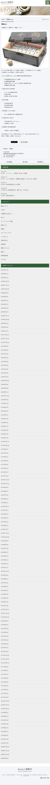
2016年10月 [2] (5, 483)
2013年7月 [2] (4, 583)
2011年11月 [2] (5, 659)
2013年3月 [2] (4, 598)
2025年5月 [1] (4, 277)
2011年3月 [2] (4, 689)
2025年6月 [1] (4, 274)
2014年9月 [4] (4, 541)
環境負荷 (3, 244)
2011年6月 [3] (4, 678)
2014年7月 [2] (4, 548)
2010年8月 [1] (4, 716)
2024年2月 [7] (4, 312)
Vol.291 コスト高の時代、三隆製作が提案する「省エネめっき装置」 (25, 178)
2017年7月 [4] (4, 453)
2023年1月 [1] (4, 331)
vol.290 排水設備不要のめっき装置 (25, 183)
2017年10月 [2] (5, 445)
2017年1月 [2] (4, 476)
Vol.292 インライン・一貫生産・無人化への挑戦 (25, 172)
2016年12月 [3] (5, 480)
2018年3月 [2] (4, 430)
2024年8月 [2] (4, 296)
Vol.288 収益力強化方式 (25, 194)
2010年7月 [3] (4, 720)
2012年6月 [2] (4, 632)
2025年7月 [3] (4, 270)
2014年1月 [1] (4, 567)
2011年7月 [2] (4, 674)
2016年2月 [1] (4, 502)
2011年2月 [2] (4, 693)
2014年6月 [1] (4, 552)
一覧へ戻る (25, 161)
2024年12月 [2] (5, 281)
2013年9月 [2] (4, 575)
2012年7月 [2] (4, 628)
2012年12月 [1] (5, 609)
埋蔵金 (2, 229)
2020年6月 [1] (4, 392)
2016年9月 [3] (4, 487)
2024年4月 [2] (4, 304)
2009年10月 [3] (5, 754)
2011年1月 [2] (4, 697)
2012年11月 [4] (5, 613)
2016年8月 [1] (4, 491)
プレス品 (3, 259)
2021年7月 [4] (4, 354)
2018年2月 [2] (4, 434)
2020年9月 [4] (4, 384)
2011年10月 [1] (5, 663)
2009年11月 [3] (5, 750)
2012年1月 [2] (4, 651)
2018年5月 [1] (4, 426)
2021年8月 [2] (4, 350)
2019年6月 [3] (4, 407)
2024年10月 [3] (5, 289)
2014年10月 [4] (5, 537)
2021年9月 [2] (4, 346)
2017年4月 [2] (4, 464)
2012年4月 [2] (4, 640)
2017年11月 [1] (5, 441)
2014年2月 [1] (4, 563)
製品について (4, 206)
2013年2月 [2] (4, 602)
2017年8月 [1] (4, 449)
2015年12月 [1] (5, 506)
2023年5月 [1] (4, 323)
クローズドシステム (6, 232)
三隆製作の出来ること (7, 213)
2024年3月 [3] (4, 308)
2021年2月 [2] (4, 373)
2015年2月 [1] (4, 525)
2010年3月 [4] (4, 735)
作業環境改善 (4, 255)
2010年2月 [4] (4, 739)
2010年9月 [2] (4, 712)
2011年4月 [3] (4, 686)
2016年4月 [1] (4, 499)
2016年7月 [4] (4, 495)
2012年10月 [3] (5, 617)
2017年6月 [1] (4, 457)
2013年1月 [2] (4, 605)
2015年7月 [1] (4, 510)
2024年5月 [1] (4, 300)
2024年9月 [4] (4, 293)
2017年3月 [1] (4, 468)
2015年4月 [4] (4, 518)
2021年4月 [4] (4, 365)
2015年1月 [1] (4, 529)
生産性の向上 (4, 240)
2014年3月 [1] (4, 560)
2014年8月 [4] (4, 544)
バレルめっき (4, 236)
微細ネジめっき (5, 248)
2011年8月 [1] (4, 670)
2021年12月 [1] (5, 335)
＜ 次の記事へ (9, 161)
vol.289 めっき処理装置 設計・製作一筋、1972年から (25, 189)
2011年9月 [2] (4, 666)
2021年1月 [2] (4, 377)
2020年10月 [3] (5, 380)
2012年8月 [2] (4, 624)
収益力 (2, 252)
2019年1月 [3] (4, 418)
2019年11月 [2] (5, 396)
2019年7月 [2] (4, 403)
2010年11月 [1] (5, 705)
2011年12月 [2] (5, 655)
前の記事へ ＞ (40, 161)
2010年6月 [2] (4, 724)
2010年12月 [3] (5, 701)
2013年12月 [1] (5, 571)
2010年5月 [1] (4, 728)
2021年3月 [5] (4, 369)
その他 (2, 210)
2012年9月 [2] (4, 621)
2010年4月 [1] (4, 731)
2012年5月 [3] (4, 636)
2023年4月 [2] (4, 327)
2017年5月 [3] (4, 460)
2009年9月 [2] (4, 758)
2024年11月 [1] (5, 285)
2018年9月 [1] (4, 422)
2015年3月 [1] (4, 522)
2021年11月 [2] (5, 338)
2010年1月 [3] (4, 743)
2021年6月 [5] (4, 357)
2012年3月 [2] (4, 644)
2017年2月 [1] (4, 472)
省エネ (2, 217)
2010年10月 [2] (5, 708)
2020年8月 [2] (4, 388)
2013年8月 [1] (4, 579)
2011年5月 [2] (4, 682)
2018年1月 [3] (4, 438)
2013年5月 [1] (4, 590)
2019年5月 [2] (4, 411)
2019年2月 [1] (4, 415)
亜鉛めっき (4, 225)
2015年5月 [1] (4, 514)
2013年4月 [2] (4, 594)
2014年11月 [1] (5, 533)
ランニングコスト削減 (7, 221)
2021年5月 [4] (4, 361)
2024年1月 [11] (5, 316)
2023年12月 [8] (5, 319)
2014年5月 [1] (4, 556)
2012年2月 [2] (4, 647)
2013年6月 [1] (4, 586)
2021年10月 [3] (5, 342)
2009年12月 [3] (5, 747)
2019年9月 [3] (4, 399)
